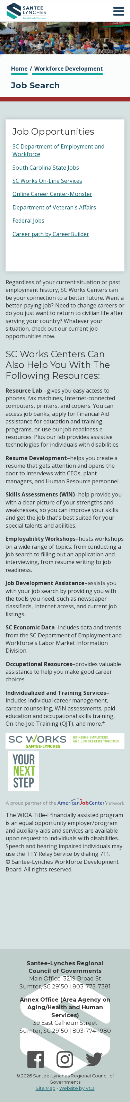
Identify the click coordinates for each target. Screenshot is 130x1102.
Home (26, 11)
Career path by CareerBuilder (50, 234)
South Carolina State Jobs (45, 167)
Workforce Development (68, 68)
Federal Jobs (28, 220)
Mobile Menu (118, 11)
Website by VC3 (77, 1088)
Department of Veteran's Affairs (54, 207)
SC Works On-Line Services (47, 181)
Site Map (45, 1088)
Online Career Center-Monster (52, 194)
